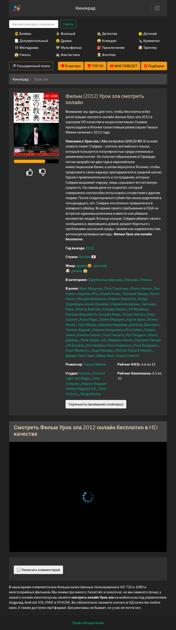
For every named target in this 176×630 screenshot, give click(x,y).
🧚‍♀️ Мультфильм (68, 47)
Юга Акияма (96, 345)
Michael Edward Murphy (134, 350)
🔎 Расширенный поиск (31, 66)
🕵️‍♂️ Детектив (107, 33)
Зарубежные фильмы (106, 280)
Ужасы (146, 280)
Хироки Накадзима (108, 329)
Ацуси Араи (136, 319)
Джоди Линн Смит (81, 355)
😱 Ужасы (22, 55)
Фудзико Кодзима (113, 324)
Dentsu (85, 373)
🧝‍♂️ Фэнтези (106, 55)
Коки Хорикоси (119, 345)
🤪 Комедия (106, 41)
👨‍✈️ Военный (65, 33)
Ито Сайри (134, 329)
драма (81, 266)
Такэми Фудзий (78, 329)
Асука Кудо (89, 319)
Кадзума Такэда (148, 340)
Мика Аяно (106, 355)
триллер (100, 266)
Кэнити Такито (89, 335)
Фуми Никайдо (97, 304)
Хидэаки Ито (88, 293)
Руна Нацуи (90, 340)
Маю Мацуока (91, 288)
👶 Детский (147, 33)
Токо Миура (87, 324)
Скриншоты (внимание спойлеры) (96, 404)
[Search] (33, 24)
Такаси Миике (94, 364)
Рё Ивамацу (138, 309)
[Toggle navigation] (157, 8)
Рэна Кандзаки (145, 345)
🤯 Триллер (147, 47)
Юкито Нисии (141, 288)
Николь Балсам (88, 309)
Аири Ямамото (78, 350)
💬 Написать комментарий (38, 570)
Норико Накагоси (122, 299)
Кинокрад (85, 8)
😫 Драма (64, 41)
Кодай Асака (110, 293)
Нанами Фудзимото (82, 314)
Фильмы (132, 280)
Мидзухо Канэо (120, 340)
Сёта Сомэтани (116, 288)
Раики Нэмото (127, 355)
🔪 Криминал (149, 41)
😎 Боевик (22, 33)
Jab (104, 340)
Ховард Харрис (115, 309)
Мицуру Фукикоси (92, 299)
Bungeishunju (90, 394)
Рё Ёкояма (75, 345)
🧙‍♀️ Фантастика (68, 55)
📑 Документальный (28, 41)
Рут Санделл (136, 335)
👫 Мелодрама (26, 47)
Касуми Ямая (110, 314)
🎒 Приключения (110, 47)
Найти (68, 24)
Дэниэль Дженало (144, 324)
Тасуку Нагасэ (134, 314)
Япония (85, 257)
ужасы (77, 271)
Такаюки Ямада (135, 293)
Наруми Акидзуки (125, 304)
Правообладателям (88, 623)
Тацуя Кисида (102, 350)
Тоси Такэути (114, 335)
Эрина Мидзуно (112, 319)
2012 (90, 248)
